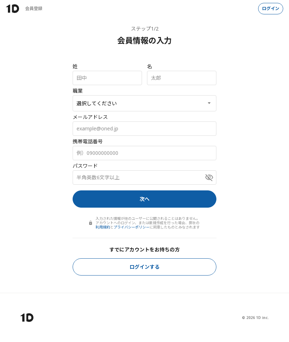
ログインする (144, 266)
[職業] (144, 103)
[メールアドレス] (144, 128)
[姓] (107, 78)
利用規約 (103, 227)
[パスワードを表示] (209, 177)
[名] (181, 78)
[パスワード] (144, 177)
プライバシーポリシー (132, 227)
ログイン (270, 8)
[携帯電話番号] (144, 153)
